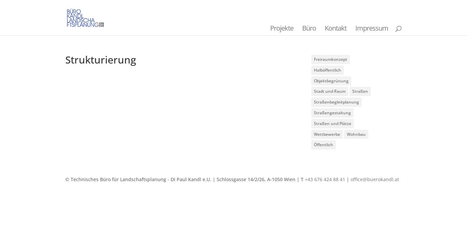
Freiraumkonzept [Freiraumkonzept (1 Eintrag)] (330, 59)
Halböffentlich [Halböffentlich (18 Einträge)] (327, 70)
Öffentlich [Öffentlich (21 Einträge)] (323, 145)
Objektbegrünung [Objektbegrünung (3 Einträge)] (331, 81)
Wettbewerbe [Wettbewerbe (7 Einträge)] (327, 134)
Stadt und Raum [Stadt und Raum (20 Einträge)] (330, 91)
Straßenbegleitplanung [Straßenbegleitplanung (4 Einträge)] (336, 102)
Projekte (281, 28)
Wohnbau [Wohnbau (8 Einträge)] (356, 134)
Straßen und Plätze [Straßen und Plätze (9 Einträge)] (332, 123)
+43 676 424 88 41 (325, 179)
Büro (309, 28)
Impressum (371, 28)
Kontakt (336, 28)
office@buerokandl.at (375, 179)
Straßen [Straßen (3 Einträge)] (360, 91)
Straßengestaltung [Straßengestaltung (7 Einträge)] (332, 113)
